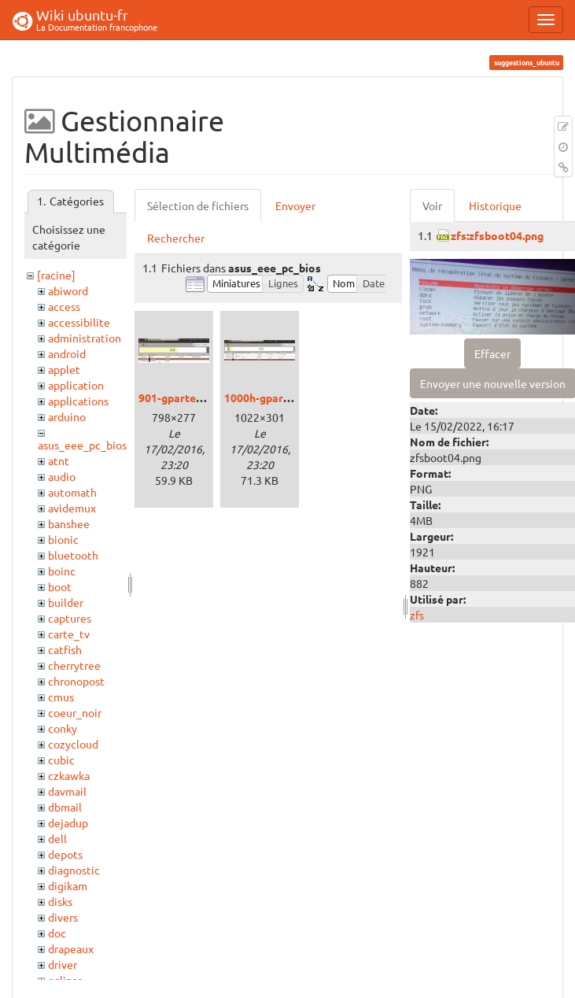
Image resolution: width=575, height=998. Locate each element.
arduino (67, 416)
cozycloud (73, 744)
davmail (67, 791)
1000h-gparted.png (273, 397)
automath (72, 492)
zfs (417, 615)
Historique (495, 205)
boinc (62, 571)
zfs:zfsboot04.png (497, 235)
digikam (67, 885)
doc (57, 933)
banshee (69, 523)
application (76, 385)
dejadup (68, 822)
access (64, 306)
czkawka (69, 775)
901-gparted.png (180, 397)
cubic (61, 759)
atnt (58, 460)
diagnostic (74, 870)
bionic (63, 539)
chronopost (76, 681)
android (67, 353)
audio (62, 476)
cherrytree (74, 665)
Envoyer (295, 205)
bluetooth (73, 555)
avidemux (72, 508)
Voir (432, 205)
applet (64, 369)
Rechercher (176, 238)
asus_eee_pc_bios (82, 445)
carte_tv (69, 634)
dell (57, 838)
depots (65, 854)
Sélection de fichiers (198, 205)
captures (69, 618)
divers (63, 917)
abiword (68, 290)
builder (65, 602)
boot (60, 586)
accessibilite (79, 322)
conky (62, 728)
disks (60, 901)
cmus (61, 696)
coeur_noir (74, 712)
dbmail (65, 807)
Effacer (492, 353)
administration (84, 338)
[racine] (56, 275)
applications (78, 401)
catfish (65, 649)
